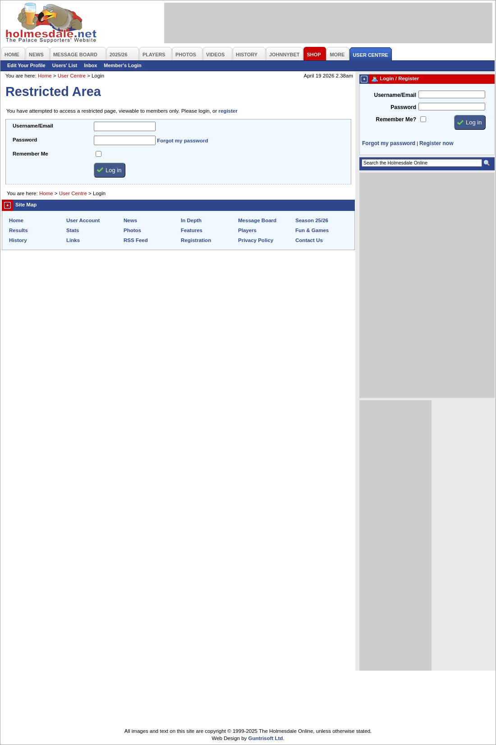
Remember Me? (396, 119)
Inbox (90, 65)
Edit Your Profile (26, 65)
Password (25, 139)
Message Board (257, 220)
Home (45, 75)
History (18, 240)
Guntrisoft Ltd (265, 738)
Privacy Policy (255, 240)
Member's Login (122, 65)
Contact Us (309, 240)
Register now (436, 143)
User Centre (72, 75)
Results (18, 230)
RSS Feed (136, 240)
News (130, 220)
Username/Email (33, 125)
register (227, 111)
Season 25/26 (311, 220)
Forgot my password (182, 140)
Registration (196, 240)
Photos (132, 230)
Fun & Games (312, 230)
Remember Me (30, 153)
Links (73, 240)
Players (247, 230)
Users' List (65, 65)
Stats (72, 230)
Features (191, 230)
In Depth (191, 220)
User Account (83, 220)
